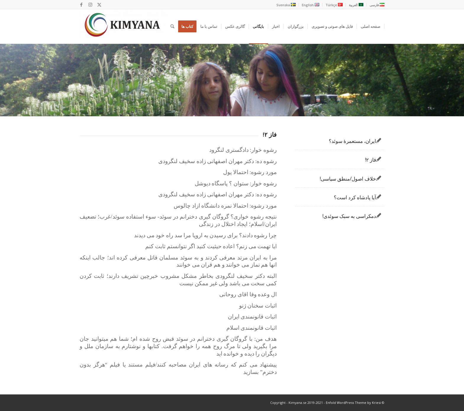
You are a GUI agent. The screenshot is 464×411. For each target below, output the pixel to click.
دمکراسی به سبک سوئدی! (349, 216)
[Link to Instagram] (90, 4)
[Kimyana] (124, 26)
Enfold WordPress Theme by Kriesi (353, 402)
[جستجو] (172, 26)
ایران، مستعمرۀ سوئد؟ (352, 141)
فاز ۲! (370, 159)
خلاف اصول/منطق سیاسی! (348, 178)
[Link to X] (99, 4)
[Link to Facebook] (81, 4)
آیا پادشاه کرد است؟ (355, 197)
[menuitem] (375, 5)
